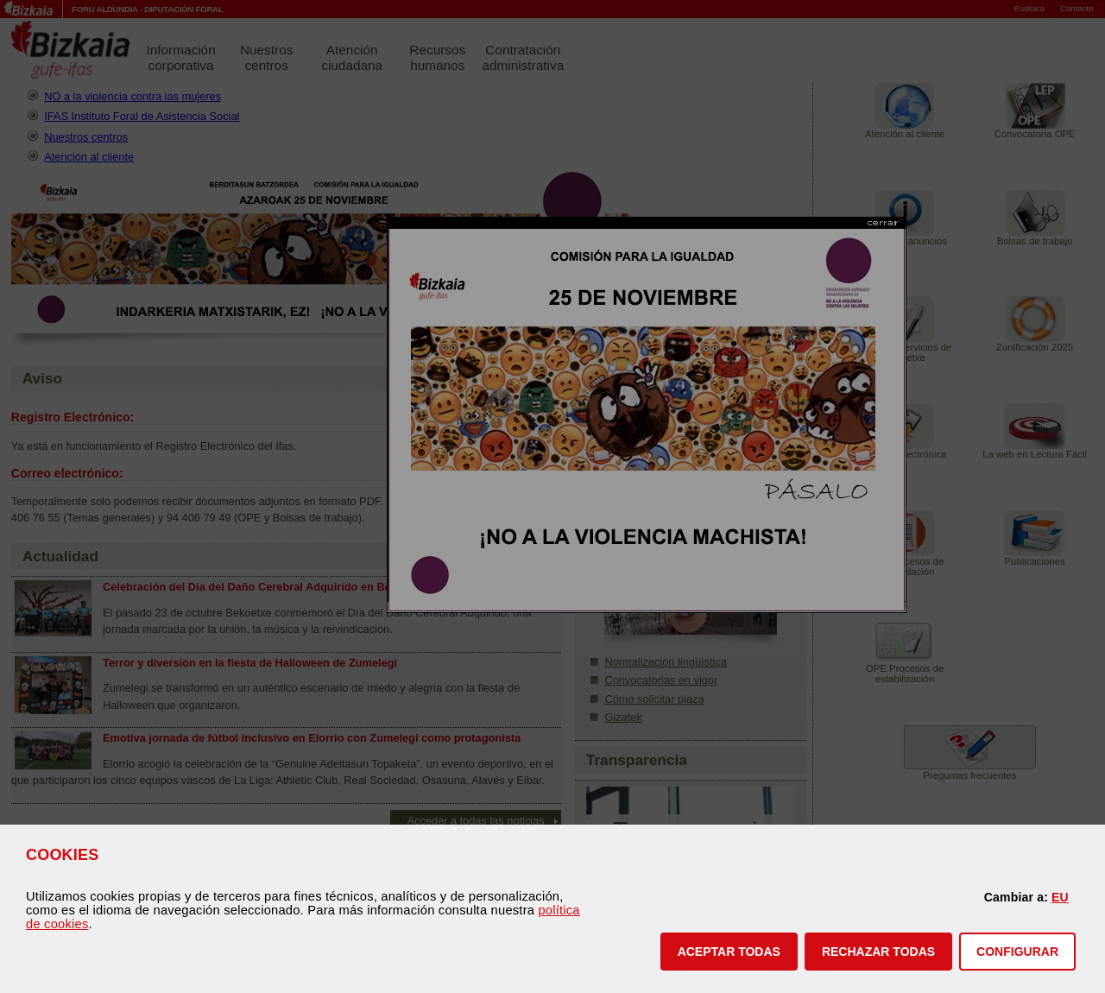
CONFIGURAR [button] (1017, 951)
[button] (729, 952)
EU (1060, 897)
